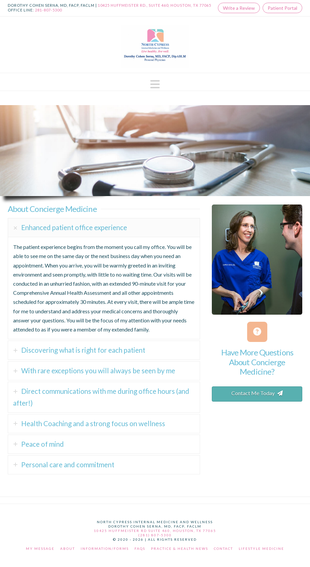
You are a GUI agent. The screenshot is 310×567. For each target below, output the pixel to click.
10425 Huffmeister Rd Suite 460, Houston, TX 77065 (155, 531)
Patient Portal (282, 8)
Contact (223, 548)
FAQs (139, 548)
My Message (40, 548)
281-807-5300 (48, 10)
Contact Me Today (257, 393)
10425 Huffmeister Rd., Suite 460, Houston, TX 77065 (154, 5)
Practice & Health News (179, 548)
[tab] (104, 227)
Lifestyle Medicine (261, 548)
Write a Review (239, 8)
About (67, 548)
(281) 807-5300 (155, 535)
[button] (155, 84)
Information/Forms (105, 548)
